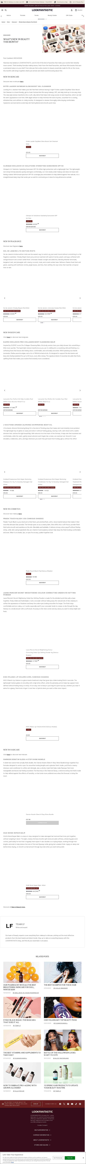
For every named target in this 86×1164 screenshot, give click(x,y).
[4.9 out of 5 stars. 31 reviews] (31, 224)
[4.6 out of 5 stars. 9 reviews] (31, 577)
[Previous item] (4, 298)
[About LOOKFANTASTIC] (42, 1140)
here (21, 81)
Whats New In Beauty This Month (28, 22)
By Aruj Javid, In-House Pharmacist (26, 993)
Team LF (20, 924)
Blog (8, 22)
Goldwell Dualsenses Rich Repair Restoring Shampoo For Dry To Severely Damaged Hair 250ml (17, 481)
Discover (14, 22)
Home (3, 22)
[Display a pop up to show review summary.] (38, 223)
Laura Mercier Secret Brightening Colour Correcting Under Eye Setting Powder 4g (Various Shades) (42, 652)
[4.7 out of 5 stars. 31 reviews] (78, 490)
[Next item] (80, 298)
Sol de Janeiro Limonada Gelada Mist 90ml (52, 308)
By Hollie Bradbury (61, 988)
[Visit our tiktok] (76, 1104)
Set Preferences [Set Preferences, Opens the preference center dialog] (58, 1158)
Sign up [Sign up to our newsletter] (35, 1104)
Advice (9, 15)
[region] (43, 1158)
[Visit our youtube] (72, 1104)
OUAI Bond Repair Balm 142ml (35, 885)
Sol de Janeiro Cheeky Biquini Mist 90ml (16, 308)
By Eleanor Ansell (61, 1023)
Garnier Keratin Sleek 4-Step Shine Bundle (40, 814)
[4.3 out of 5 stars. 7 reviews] (43, 490)
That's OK (69, 1158)
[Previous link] (1, 16)
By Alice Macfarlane (61, 1058)
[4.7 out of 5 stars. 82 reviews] (78, 314)
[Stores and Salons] (42, 1145)
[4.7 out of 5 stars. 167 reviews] (9, 407)
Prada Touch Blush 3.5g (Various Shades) (39, 571)
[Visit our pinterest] (80, 1104)
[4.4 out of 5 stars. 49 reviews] (78, 407)
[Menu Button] (2, 10)
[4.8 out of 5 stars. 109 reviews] (44, 314)
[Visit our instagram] (68, 1104)
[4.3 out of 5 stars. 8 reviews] (8, 490)
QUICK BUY (42, 155)
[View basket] (78, 10)
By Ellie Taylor (18, 1091)
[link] (72, 10)
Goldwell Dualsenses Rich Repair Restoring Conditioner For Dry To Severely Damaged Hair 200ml (53, 481)
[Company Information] (42, 1135)
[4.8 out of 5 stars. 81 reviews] (9, 314)
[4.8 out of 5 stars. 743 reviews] (32, 891)
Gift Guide (69, 15)
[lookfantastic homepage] (42, 10)
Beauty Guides (52, 15)
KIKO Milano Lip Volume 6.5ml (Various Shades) (41, 727)
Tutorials (22, 15)
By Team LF (17, 1025)
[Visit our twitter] (64, 1104)
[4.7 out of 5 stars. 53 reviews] (31, 661)
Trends (36, 15)
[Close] (83, 1158)
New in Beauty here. (18, 907)
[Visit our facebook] (60, 1104)
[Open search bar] (6, 10)
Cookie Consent (42, 1125)
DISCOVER (6, 35)
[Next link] (83, 16)
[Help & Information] (42, 1130)
